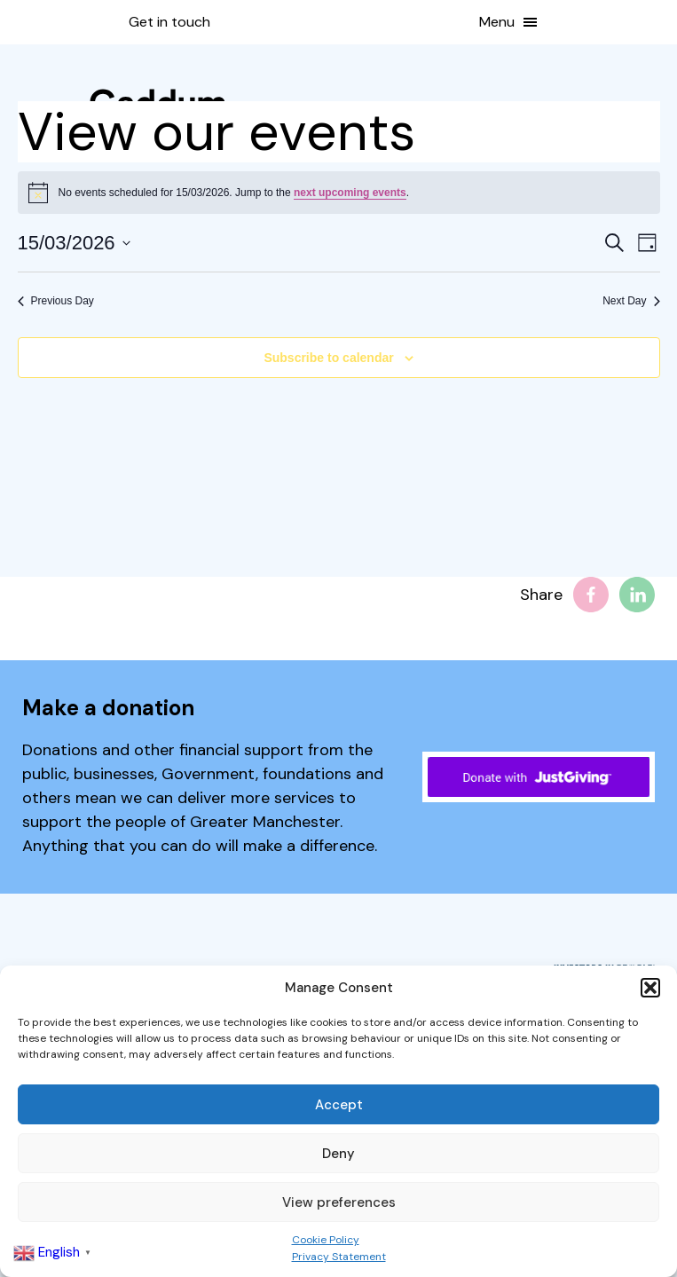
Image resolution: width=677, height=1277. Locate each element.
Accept (339, 1105)
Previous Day (56, 301)
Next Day (630, 301)
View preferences (339, 1202)
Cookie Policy (325, 1240)
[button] (650, 988)
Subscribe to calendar (328, 358)
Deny (338, 1154)
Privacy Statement (339, 1256)
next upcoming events (350, 192)
